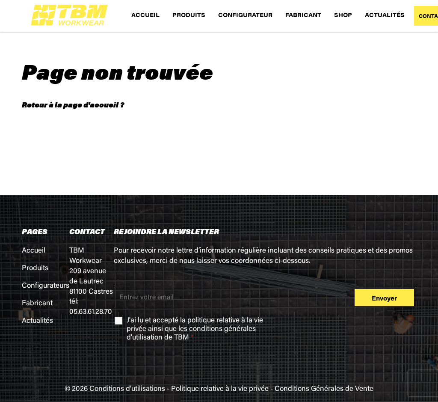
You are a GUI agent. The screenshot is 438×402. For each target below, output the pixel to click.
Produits (35, 268)
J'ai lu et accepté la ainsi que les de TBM (195, 329)
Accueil (33, 251)
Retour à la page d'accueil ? (73, 104)
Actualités (37, 321)
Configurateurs (45, 286)
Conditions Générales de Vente (324, 389)
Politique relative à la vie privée (220, 389)
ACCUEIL (145, 14)
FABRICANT (303, 14)
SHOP (343, 14)
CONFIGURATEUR (245, 14)
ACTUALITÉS (385, 14)
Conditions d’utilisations (127, 389)
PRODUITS (188, 14)
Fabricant (37, 303)
